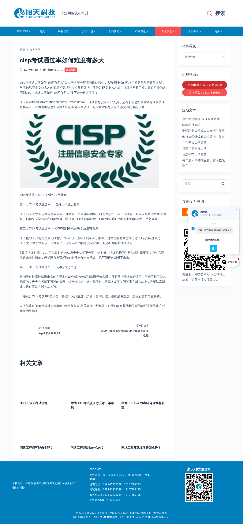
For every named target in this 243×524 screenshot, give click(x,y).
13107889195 (132, 484)
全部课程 (23, 31)
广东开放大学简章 (194, 142)
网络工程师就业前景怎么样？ (141, 447)
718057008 (113, 499)
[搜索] (216, 13)
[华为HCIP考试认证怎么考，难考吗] (93, 384)
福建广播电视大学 (194, 148)
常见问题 (168, 31)
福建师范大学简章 (194, 154)
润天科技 (52, 69)
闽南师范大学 (191, 124)
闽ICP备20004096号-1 (106, 517)
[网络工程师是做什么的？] (93, 428)
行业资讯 (141, 31)
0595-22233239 (112, 484)
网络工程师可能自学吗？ (36, 447)
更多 (218, 31)
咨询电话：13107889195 (204, 92)
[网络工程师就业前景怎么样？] (143, 428)
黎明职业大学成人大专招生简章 (203, 130)
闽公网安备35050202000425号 (140, 517)
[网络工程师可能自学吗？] (42, 428)
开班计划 (88, 31)
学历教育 (194, 31)
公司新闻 (115, 31)
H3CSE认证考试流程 (33, 403)
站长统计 (164, 517)
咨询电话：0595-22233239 (205, 84)
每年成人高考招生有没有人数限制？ (203, 163)
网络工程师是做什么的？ (87, 447)
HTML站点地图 (158, 513)
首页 (42, 31)
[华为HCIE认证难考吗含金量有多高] (143, 384)
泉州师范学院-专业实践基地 (201, 119)
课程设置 (63, 31)
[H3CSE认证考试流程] (42, 384)
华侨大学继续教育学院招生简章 (203, 136)
